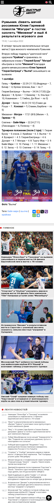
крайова (6, 214)
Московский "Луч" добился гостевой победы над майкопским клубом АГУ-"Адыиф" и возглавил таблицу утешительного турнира (28, 492)
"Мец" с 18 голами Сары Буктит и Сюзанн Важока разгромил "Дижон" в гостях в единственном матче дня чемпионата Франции (29, 432)
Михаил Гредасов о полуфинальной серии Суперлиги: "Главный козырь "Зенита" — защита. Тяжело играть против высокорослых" (30, 462)
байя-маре (13, 211)
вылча (24, 211)
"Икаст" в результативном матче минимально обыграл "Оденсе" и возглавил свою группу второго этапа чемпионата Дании (29, 424)
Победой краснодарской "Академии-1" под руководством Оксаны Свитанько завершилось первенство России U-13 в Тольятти (27, 447)
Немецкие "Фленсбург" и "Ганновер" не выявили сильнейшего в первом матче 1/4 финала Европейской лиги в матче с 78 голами (28, 416)
